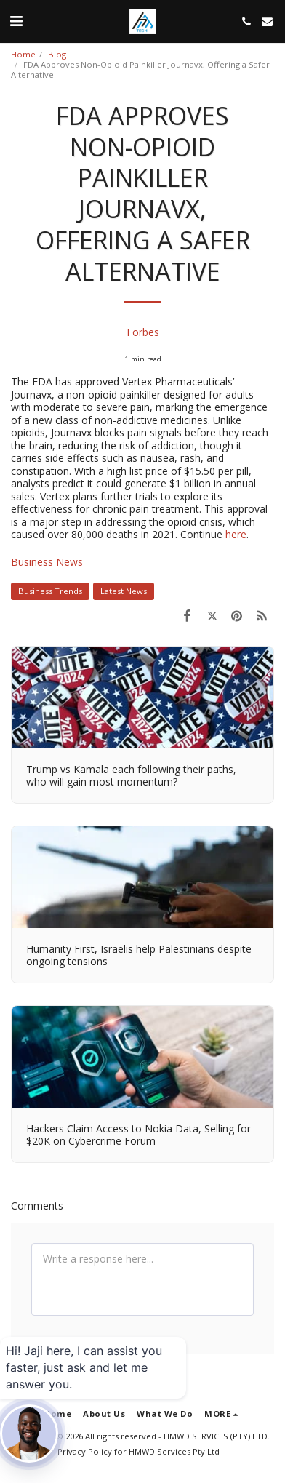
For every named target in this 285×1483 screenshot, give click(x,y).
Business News (47, 562)
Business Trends (50, 590)
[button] (16, 21)
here (235, 534)
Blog (57, 54)
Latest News (123, 590)
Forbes (143, 332)
